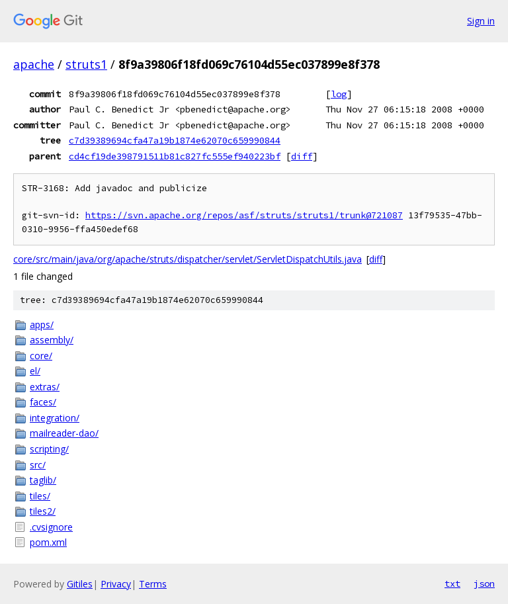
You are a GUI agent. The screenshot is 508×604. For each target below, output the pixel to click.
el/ (35, 371)
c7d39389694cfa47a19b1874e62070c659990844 (174, 140)
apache (33, 64)
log (339, 94)
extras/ (45, 386)
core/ (41, 355)
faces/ (43, 402)
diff (301, 156)
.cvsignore (51, 527)
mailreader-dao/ (64, 433)
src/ (38, 464)
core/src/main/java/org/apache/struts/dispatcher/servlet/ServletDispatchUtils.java (187, 259)
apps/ (42, 324)
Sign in (481, 21)
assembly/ (51, 339)
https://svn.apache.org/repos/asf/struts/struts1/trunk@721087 (244, 215)
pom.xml (48, 542)
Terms (153, 584)
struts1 (86, 64)
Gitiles (80, 584)
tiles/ (40, 496)
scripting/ (49, 449)
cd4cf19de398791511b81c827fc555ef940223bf (174, 156)
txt (452, 583)
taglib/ (43, 480)
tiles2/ (43, 511)
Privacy (116, 584)
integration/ (54, 417)
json (484, 583)
